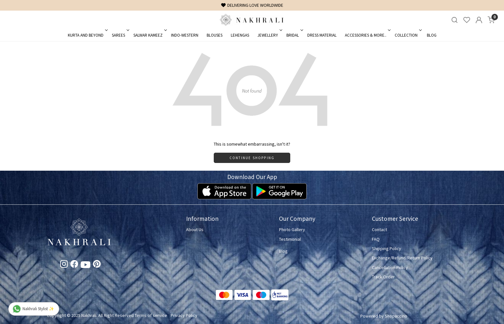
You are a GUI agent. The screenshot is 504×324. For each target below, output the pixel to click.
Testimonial (290, 239)
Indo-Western (184, 35)
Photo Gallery (292, 229)
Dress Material (322, 35)
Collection (408, 35)
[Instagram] (64, 265)
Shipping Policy (386, 248)
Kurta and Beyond (87, 35)
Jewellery (269, 35)
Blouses (214, 35)
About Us (194, 229)
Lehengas (240, 35)
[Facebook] (74, 265)
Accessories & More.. (367, 35)
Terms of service (151, 315)
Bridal (294, 35)
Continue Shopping (252, 158)
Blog (432, 35)
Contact (379, 229)
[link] (454, 20)
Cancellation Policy (390, 267)
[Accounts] (479, 19)
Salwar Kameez (149, 35)
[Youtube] (85, 266)
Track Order (383, 277)
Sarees (120, 35)
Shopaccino (396, 316)
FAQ (376, 239)
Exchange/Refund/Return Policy (402, 258)
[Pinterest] (97, 265)
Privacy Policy (184, 315)
